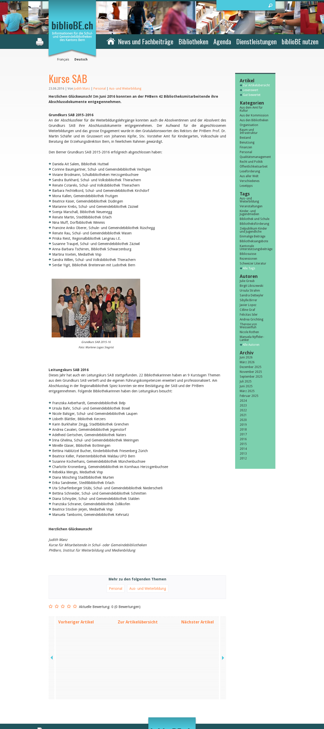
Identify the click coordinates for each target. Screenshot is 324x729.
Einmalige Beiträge (252, 236)
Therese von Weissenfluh (248, 326)
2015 (243, 444)
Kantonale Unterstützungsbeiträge (255, 248)
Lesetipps (246, 185)
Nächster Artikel (197, 622)
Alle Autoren (251, 344)
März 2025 (247, 391)
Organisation (249, 125)
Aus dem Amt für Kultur (251, 109)
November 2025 (251, 371)
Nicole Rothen (249, 332)
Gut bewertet (251, 94)
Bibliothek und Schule (254, 218)
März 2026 (247, 362)
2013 (243, 453)
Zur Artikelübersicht (138, 622)
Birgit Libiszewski (251, 285)
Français (63, 59)
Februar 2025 (249, 395)
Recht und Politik (251, 161)
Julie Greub (247, 280)
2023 (243, 405)
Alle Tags (249, 268)
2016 (243, 439)
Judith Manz (82, 88)
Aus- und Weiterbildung (125, 88)
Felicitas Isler (249, 314)
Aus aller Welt (249, 176)
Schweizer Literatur (253, 263)
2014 (243, 448)
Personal (100, 88)
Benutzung (247, 142)
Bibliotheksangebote (254, 241)
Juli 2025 (246, 381)
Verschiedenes (249, 181)
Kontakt (218, 691)
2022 (243, 410)
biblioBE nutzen (300, 41)
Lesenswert (250, 90)
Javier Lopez (248, 305)
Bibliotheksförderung (254, 223)
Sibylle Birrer (248, 300)
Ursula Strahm (250, 290)
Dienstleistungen (256, 41)
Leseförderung (250, 171)
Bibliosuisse (248, 253)
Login (216, 707)
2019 (243, 424)
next (222, 622)
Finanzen (246, 147)
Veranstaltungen (251, 206)
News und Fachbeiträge (145, 41)
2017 (243, 434)
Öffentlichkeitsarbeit (254, 166)
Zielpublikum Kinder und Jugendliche (253, 230)
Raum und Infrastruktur (249, 131)
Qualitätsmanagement (255, 156)
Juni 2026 (246, 357)
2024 (243, 400)
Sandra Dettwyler (252, 295)
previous (52, 622)
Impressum (220, 696)
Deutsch (81, 59)
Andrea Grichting (251, 319)
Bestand (245, 137)
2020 (243, 419)
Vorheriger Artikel (76, 622)
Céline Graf (247, 309)
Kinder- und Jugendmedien (249, 213)
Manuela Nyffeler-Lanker (252, 338)
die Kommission (71, 696)
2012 (243, 458)
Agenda (222, 41)
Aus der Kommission (254, 115)
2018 (243, 429)
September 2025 (251, 376)
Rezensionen (248, 258)
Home (110, 40)
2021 (243, 415)
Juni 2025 (246, 386)
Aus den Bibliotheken (254, 120)
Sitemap (218, 701)
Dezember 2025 (250, 367)
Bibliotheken (193, 41)
